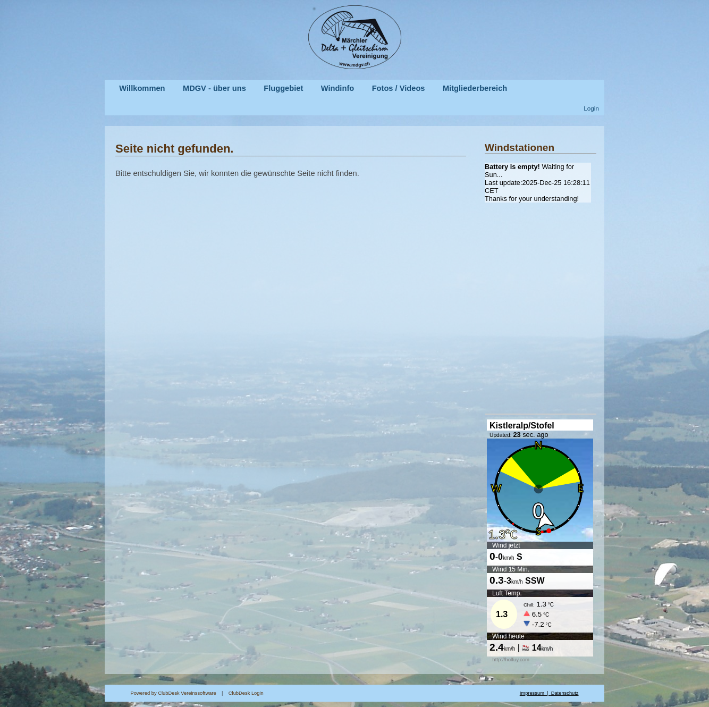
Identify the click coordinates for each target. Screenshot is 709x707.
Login (591, 108)
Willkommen (142, 88)
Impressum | (535, 693)
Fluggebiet (283, 88)
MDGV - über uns (214, 88)
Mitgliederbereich (475, 88)
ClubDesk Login (374, 693)
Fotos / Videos (398, 88)
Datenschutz (565, 693)
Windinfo (337, 88)
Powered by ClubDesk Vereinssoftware (173, 693)
